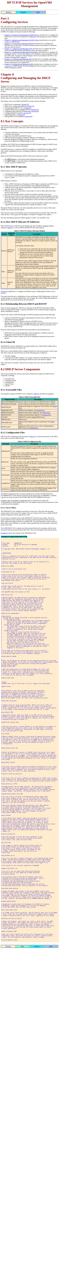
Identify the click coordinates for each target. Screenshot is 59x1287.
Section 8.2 (24, 104)
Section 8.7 (26, 113)
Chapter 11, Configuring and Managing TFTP (18, 49)
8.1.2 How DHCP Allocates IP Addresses (20, 222)
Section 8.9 (28, 116)
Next (22, 1026)
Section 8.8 (20, 115)
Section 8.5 (34, 109)
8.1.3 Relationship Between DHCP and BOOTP (24, 304)
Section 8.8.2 (40, 410)
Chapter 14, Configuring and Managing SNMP (19, 64)
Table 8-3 (32, 436)
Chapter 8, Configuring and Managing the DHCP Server (22, 35)
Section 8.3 (30, 106)
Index (38, 12)
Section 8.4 (27, 108)
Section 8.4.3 (34, 428)
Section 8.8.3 (46, 412)
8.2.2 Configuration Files (13, 432)
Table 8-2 (36, 394)
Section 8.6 (34, 111)
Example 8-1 (5, 533)
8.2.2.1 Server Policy (8, 508)
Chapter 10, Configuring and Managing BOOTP (19, 43)
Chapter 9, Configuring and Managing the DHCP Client (22, 40)
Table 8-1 (10, 227)
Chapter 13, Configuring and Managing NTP (18, 59)
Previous (8, 12)
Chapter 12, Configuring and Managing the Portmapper (21, 52)
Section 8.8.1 (47, 415)
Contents (23, 12)
